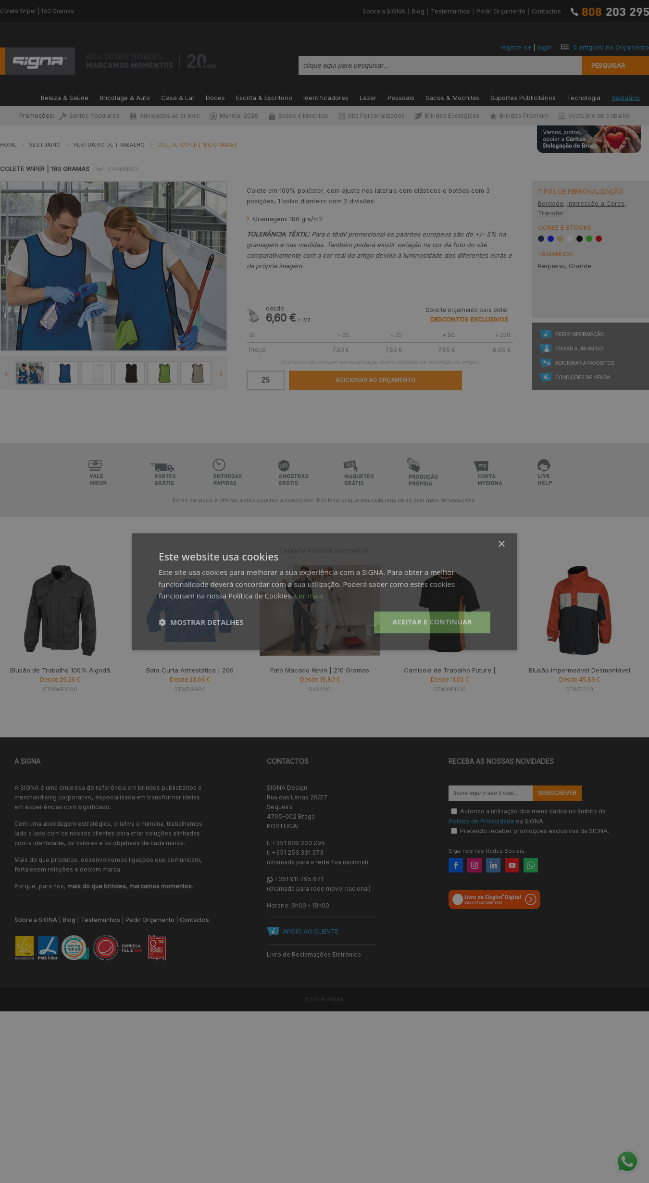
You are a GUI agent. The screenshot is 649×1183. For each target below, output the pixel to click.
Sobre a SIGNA (383, 11)
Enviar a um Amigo (579, 348)
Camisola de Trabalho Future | (450, 670)
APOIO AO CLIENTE (310, 931)
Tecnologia (583, 97)
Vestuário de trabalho (594, 115)
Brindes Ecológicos (447, 115)
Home (8, 144)
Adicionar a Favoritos (584, 363)
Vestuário (626, 97)
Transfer (551, 213)
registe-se (515, 47)
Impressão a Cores (595, 203)
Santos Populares (89, 115)
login (544, 47)
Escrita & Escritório (264, 97)
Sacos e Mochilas (298, 115)
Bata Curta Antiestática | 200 (190, 670)
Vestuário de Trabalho (109, 144)
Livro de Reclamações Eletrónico (314, 954)
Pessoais (400, 97)
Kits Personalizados (371, 115)
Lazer (368, 97)
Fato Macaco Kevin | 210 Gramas (319, 670)
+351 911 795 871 (298, 879)
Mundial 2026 (234, 115)
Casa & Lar (178, 97)
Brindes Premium (519, 115)
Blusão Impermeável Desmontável (579, 670)
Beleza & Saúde (64, 97)
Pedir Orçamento (500, 11)
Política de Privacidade (481, 820)
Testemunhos (450, 11)
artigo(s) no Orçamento (611, 47)
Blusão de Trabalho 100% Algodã (60, 670)
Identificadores (326, 97)
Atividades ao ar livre (164, 115)
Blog (418, 11)
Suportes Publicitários (523, 97)
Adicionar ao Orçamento (375, 380)
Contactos (546, 11)
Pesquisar (608, 65)
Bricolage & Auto (125, 97)
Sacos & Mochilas (452, 97)
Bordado (550, 203)
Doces (215, 97)
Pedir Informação (579, 334)
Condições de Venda (582, 377)
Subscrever (557, 793)
